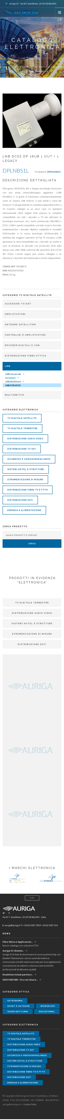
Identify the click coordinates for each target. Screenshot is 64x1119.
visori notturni (17, 1012)
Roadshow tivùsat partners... (18, 974)
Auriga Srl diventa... (13, 950)
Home (3, 67)
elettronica (21, 67)
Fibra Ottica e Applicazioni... (18, 941)
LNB (22, 71)
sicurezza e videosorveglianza (29, 459)
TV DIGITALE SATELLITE (49, 67)
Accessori (10, 377)
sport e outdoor (18, 1006)
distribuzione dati (20, 500)
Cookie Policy (29, 1104)
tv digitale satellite (22, 418)
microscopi (48, 1006)
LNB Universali (13, 374)
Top (32, 898)
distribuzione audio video (25, 438)
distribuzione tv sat (21, 449)
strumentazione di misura (25, 479)
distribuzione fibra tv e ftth (27, 490)
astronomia (15, 1001)
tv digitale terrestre (22, 428)
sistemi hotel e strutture (25, 469)
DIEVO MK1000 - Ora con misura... (20, 979)
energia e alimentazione (24, 510)
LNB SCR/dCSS (13, 385)
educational (47, 1012)
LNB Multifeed (13, 381)
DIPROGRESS (54, 171)
